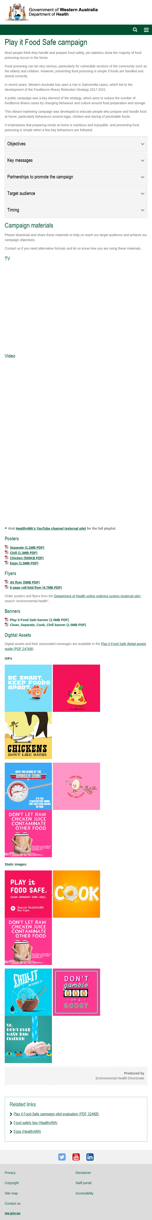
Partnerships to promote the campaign (40, 177)
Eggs (21, 563)
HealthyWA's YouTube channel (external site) (51, 528)
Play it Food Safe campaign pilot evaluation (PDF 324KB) (56, 1114)
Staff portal (83, 1183)
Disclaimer (83, 1173)
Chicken (24, 558)
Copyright (12, 1183)
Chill (21, 553)
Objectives (16, 144)
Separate (24, 547)
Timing (13, 210)
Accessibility (84, 1193)
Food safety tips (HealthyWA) (35, 1122)
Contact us (13, 1203)
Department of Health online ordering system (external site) (97, 596)
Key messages (20, 160)
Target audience (21, 193)
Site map (11, 1193)
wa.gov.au (13, 1213)
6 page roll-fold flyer (33, 587)
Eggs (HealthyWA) (27, 1131)
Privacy (10, 1173)
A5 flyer (22, 582)
